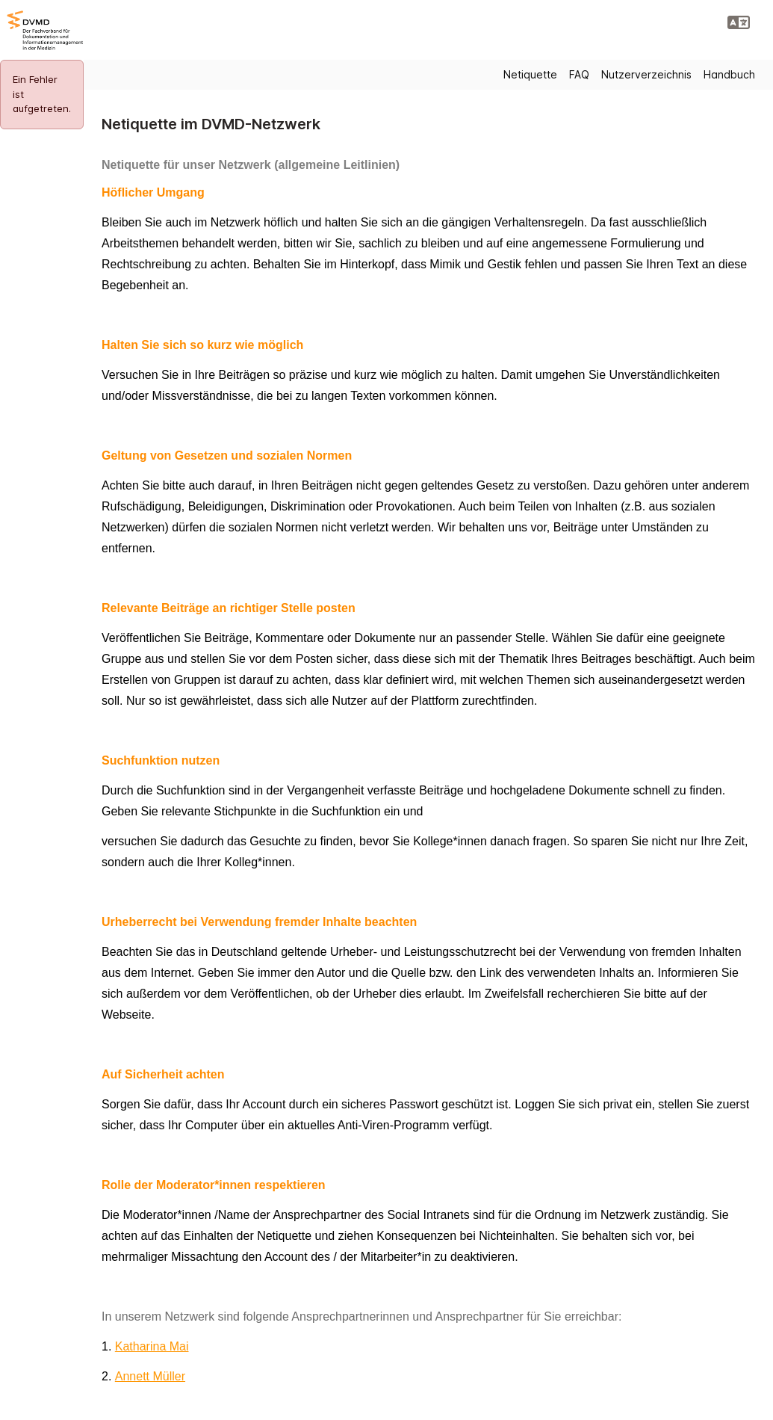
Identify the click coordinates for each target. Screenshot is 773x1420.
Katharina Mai (152, 1346)
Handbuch (729, 74)
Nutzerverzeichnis (646, 74)
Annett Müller (150, 1376)
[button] (738, 22)
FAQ (579, 74)
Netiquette (530, 74)
